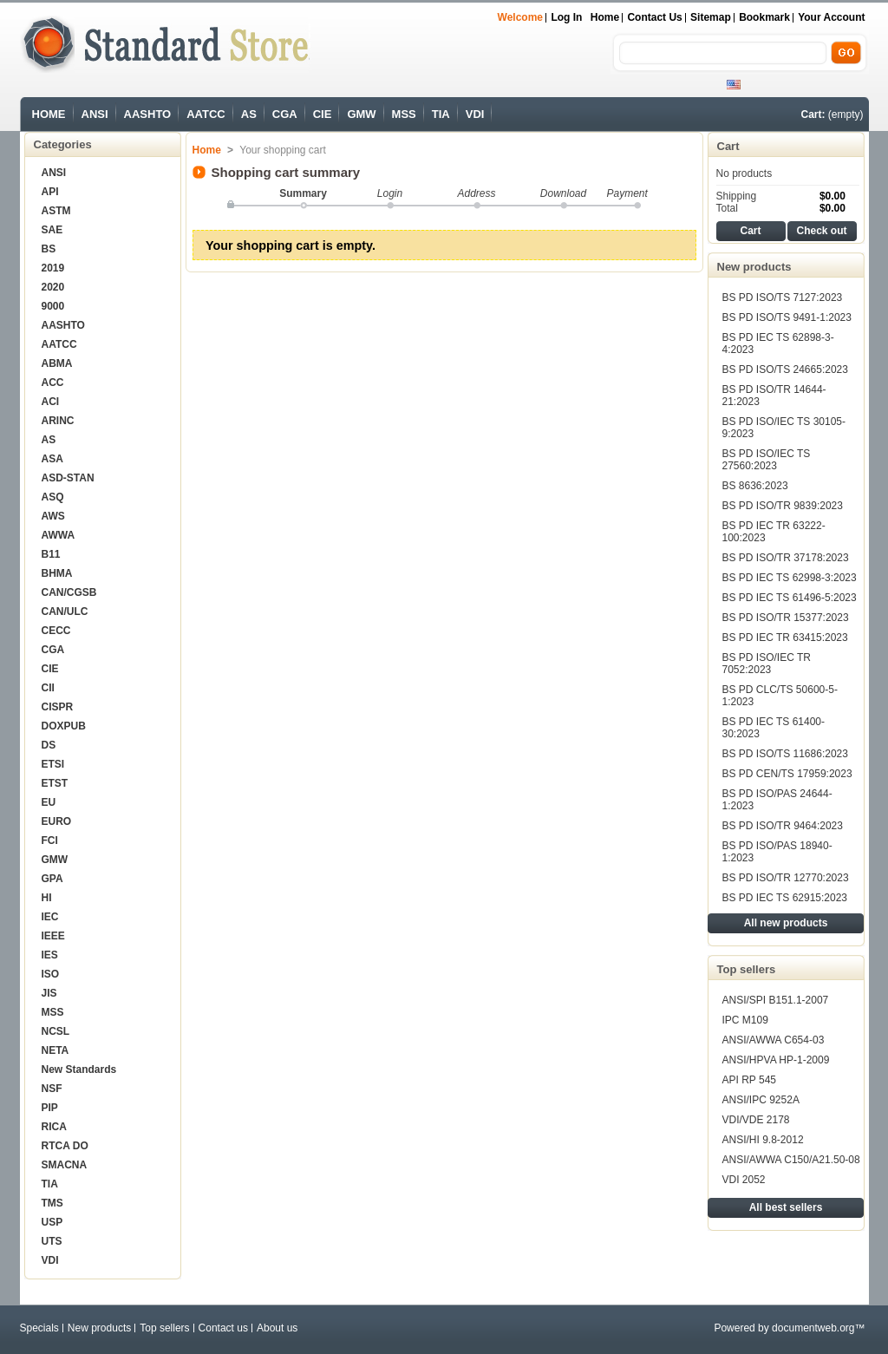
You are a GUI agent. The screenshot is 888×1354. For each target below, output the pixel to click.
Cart (728, 146)
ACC (53, 382)
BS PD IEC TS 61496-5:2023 (789, 598)
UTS (52, 1241)
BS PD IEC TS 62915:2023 (785, 898)
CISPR (58, 707)
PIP (50, 1108)
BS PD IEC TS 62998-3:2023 (789, 578)
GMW (361, 114)
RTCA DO (65, 1146)
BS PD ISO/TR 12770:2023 (785, 878)
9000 (53, 306)
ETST (55, 783)
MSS (404, 114)
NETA (55, 1050)
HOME (49, 114)
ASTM (56, 211)
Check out (821, 231)
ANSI (95, 114)
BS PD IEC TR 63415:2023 (785, 637)
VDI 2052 (744, 1180)
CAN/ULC (65, 611)
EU (49, 802)
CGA (284, 114)
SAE (52, 230)
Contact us (654, 17)
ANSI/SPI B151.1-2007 (775, 1000)
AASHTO (148, 114)
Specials (39, 1328)
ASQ (53, 497)
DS (49, 745)
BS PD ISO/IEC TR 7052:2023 (766, 663)
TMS (52, 1203)
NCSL (56, 1031)
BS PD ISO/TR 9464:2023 (782, 826)
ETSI (53, 764)
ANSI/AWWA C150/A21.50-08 (791, 1160)
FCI (50, 840)
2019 (53, 268)
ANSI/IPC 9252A (761, 1100)
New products (754, 266)
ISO (51, 974)
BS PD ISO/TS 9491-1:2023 (787, 317)
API (50, 192)
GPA (52, 879)
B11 (51, 554)
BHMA (57, 573)
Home (605, 17)
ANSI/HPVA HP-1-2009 (776, 1060)
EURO (57, 821)
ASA (52, 459)
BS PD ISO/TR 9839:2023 (782, 506)
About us (277, 1328)
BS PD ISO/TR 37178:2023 (785, 558)
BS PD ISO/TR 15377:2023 (785, 618)
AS (249, 114)
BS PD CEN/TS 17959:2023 (787, 774)
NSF (52, 1089)
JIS (49, 993)
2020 (53, 287)
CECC (56, 631)
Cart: (812, 114)
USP (52, 1222)
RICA (54, 1127)
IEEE (53, 936)
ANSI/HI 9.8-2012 (763, 1140)
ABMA (57, 363)
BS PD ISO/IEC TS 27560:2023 (766, 460)
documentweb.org (813, 1328)
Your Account (831, 17)
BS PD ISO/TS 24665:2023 (785, 369)
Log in (566, 17)
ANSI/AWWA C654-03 (773, 1040)
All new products (786, 923)
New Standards (79, 1069)
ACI (51, 402)
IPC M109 (745, 1020)
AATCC (205, 114)
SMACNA (65, 1165)
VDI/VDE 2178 (756, 1120)
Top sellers (746, 969)
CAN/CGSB (69, 592)
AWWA (58, 535)
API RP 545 (749, 1080)
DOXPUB (64, 726)
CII (48, 688)
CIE (322, 114)
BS (49, 249)
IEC (50, 917)
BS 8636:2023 (755, 486)
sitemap (710, 17)
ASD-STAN (68, 478)
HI (47, 898)
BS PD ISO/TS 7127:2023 (782, 297)
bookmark (764, 17)
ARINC (58, 421)
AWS (53, 516)
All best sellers (786, 1207)
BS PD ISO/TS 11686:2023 (785, 754)
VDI (475, 114)
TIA (441, 114)
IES (50, 955)
